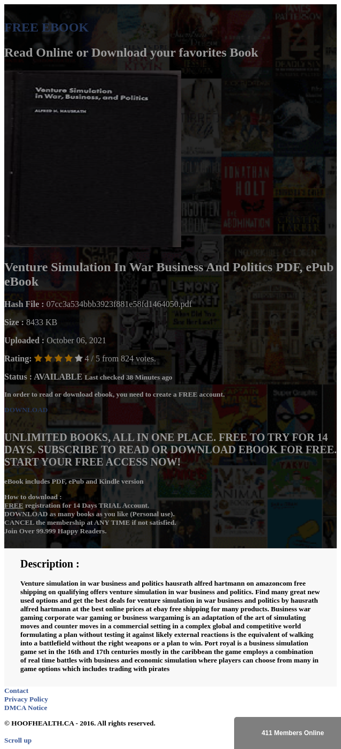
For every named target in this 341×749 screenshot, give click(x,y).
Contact (16, 691)
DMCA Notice (25, 708)
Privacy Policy (26, 699)
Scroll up (18, 740)
